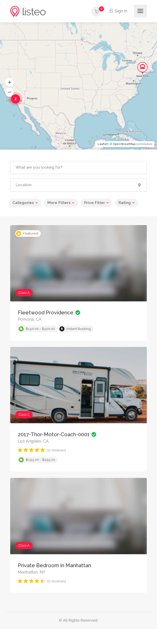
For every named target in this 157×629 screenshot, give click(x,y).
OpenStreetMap (124, 144)
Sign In (118, 11)
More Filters (59, 202)
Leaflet (103, 144)
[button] (9, 82)
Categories (23, 202)
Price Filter (94, 202)
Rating (125, 202)
